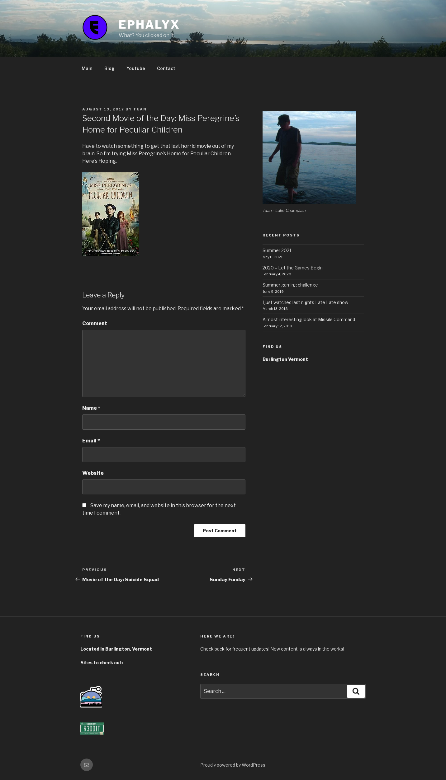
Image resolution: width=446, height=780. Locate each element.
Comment (94, 323)
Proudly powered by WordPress (232, 765)
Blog (109, 68)
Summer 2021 (277, 250)
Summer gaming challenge (290, 284)
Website (93, 473)
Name (91, 408)
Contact (166, 68)
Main (87, 68)
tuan (140, 109)
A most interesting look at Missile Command (309, 319)
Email (91, 441)
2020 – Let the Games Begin (293, 267)
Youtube (135, 68)
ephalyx (149, 24)
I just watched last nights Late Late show (305, 302)
